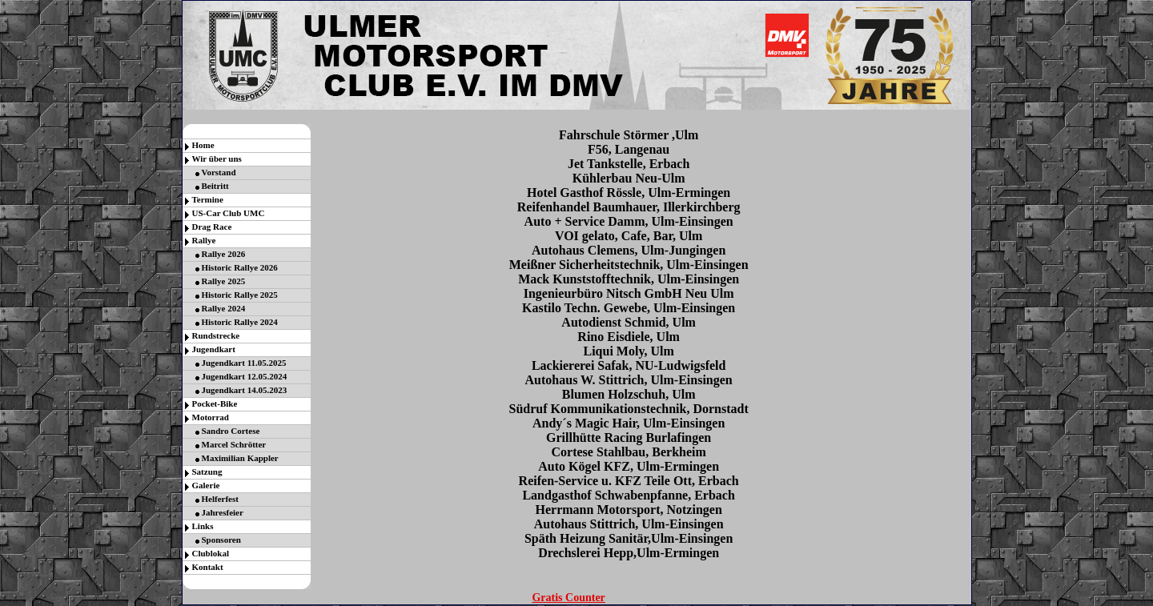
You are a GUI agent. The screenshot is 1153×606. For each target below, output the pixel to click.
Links (203, 526)
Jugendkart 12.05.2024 (244, 376)
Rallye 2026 (224, 254)
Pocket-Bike (215, 403)
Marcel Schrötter (234, 444)
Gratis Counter (568, 598)
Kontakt (207, 567)
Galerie (206, 485)
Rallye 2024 (224, 308)
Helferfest (220, 499)
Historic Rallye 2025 (240, 294)
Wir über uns (217, 158)
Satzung (207, 471)
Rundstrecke (216, 335)
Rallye (204, 240)
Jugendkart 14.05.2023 (244, 390)
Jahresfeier (222, 512)
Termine (207, 199)
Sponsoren (221, 539)
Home (203, 145)
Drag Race (212, 226)
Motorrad (210, 417)
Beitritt (215, 186)
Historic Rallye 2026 (240, 267)
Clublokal (210, 553)
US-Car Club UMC (228, 213)
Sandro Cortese (231, 430)
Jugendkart (213, 349)
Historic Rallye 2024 (240, 322)
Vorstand (219, 172)
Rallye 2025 (224, 281)
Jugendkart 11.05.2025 (244, 362)
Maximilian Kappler (240, 458)
